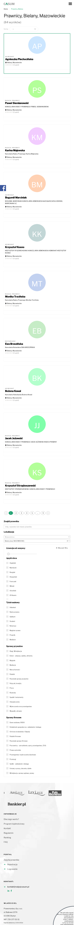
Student (12, 621)
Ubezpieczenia (15, 702)
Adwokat (13, 607)
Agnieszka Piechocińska (19, 59)
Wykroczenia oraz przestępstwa (21, 706)
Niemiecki (13, 568)
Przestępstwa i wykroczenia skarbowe (23, 755)
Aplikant (12, 617)
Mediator (13, 640)
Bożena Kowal (13, 391)
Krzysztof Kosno (14, 247)
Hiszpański (13, 577)
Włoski (12, 586)
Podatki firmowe (15, 736)
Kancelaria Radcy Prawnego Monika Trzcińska (22, 300)
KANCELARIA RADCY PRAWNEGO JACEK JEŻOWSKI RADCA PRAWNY (31, 442)
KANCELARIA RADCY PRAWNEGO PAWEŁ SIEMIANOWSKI (27, 107)
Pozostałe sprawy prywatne (19, 679)
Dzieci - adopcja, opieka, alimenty (21, 656)
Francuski (13, 581)
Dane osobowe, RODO (17, 722)
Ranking (7, 837)
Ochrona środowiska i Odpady (20, 732)
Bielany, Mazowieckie (14, 62)
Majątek (12, 660)
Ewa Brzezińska (14, 343)
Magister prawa (15, 630)
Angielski (13, 563)
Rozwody (13, 693)
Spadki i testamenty (16, 697)
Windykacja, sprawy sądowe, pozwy (22, 773)
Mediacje (13, 665)
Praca (12, 688)
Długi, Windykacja (16, 651)
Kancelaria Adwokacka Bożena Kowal (18, 395)
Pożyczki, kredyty (15, 683)
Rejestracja (12, 864)
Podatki (12, 674)
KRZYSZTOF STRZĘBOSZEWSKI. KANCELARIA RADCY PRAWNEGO (30, 489)
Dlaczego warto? (11, 819)
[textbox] (37, 537)
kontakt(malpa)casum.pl (18, 887)
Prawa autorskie (15, 750)
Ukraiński (13, 591)
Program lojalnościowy (14, 824)
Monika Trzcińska (15, 296)
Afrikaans (13, 595)
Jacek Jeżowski (13, 438)
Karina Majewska (15, 150)
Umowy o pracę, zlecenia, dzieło (20, 768)
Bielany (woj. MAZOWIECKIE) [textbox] (36, 541)
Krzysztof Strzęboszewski (20, 485)
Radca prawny (14, 612)
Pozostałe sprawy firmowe (19, 741)
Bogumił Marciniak (16, 197)
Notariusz (13, 626)
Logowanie (12, 869)
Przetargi (13, 759)
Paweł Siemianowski (16, 103)
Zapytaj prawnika (11, 860)
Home (6, 9)
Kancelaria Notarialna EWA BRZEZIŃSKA (20, 347)
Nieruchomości (15, 670)
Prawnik (12, 635)
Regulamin (8, 833)
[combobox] (37, 537)
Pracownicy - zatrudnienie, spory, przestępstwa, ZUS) (28, 745)
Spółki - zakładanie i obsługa (19, 764)
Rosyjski (12, 572)
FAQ (6, 842)
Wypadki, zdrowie (16, 711)
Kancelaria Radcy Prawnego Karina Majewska (21, 154)
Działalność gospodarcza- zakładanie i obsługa (25, 727)
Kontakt (7, 828)
